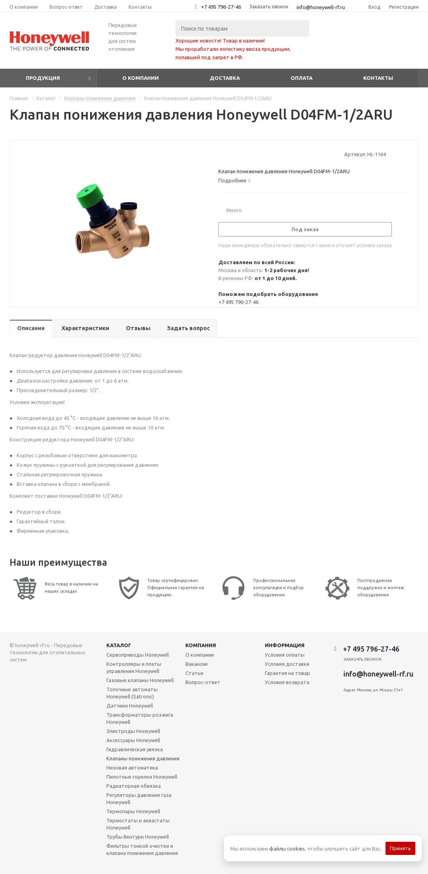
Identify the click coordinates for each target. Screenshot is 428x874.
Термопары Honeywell (133, 811)
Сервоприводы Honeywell (137, 654)
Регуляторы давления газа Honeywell (139, 798)
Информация (285, 645)
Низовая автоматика (132, 767)
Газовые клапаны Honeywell (140, 680)
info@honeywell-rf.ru (321, 7)
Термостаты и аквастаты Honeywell (138, 824)
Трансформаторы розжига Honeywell (139, 718)
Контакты (378, 78)
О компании (140, 78)
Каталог (118, 645)
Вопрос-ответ (202, 682)
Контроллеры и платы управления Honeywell (133, 667)
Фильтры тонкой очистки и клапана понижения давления (142, 849)
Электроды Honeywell (133, 731)
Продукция (43, 78)
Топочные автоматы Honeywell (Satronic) (132, 692)
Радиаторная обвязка (133, 786)
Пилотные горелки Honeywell (141, 776)
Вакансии (196, 664)
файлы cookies (287, 848)
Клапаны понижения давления (142, 758)
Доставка (225, 78)
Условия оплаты (285, 654)
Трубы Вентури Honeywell (137, 836)
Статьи (194, 673)
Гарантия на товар (287, 673)
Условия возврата (287, 682)
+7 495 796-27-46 (221, 7)
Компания (200, 645)
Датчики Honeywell (129, 705)
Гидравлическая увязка (134, 749)
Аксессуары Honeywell (133, 740)
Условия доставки (287, 664)
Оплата (301, 78)
